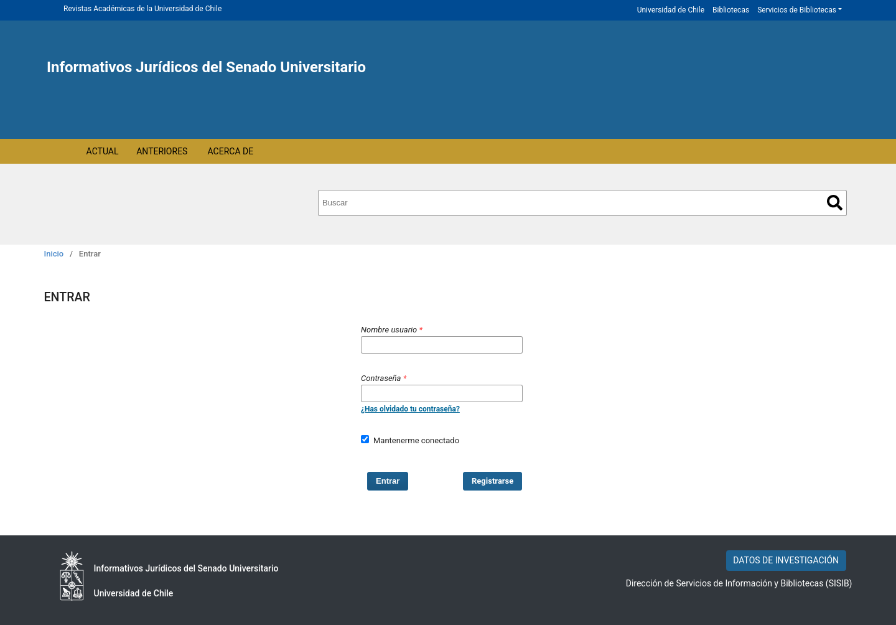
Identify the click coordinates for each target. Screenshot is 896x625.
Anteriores (161, 151)
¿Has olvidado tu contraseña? (410, 409)
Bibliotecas (730, 10)
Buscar (834, 202)
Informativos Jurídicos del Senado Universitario (206, 67)
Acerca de (231, 151)
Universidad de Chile (670, 10)
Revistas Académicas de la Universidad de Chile (142, 8)
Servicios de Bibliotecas (796, 10)
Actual (102, 151)
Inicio (54, 253)
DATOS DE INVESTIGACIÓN (786, 560)
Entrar (387, 481)
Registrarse (492, 481)
